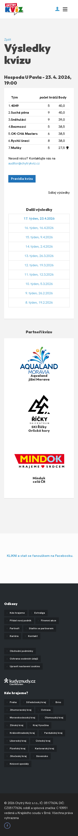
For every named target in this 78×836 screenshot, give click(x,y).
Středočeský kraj (36, 702)
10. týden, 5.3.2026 (39, 284)
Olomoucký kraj (54, 717)
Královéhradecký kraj (22, 733)
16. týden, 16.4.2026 (39, 228)
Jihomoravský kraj (20, 710)
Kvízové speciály (19, 763)
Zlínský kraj (16, 725)
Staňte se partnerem (41, 628)
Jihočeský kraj (18, 756)
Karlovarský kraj (44, 748)
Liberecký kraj (18, 740)
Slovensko (42, 756)
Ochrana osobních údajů (24, 658)
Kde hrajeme (17, 613)
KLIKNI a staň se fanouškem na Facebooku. (40, 556)
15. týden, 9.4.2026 (39, 237)
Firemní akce (48, 620)
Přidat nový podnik (20, 620)
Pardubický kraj (53, 733)
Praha (13, 702)
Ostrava (46, 710)
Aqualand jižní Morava (39, 377)
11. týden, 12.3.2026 (39, 274)
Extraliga (39, 613)
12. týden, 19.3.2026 (39, 265)
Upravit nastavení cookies (25, 666)
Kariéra (14, 636)
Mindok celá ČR (39, 480)
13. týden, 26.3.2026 (39, 256)
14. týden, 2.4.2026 (39, 246)
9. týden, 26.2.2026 (39, 293)
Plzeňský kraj (17, 748)
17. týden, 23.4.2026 (39, 218)
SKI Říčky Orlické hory (39, 429)
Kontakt (33, 636)
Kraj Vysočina (41, 725)
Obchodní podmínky (21, 651)
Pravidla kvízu (22, 178)
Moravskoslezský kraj (22, 717)
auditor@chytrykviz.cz (24, 163)
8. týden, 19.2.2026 (39, 302)
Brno (58, 702)
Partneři (14, 628)
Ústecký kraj (43, 740)
